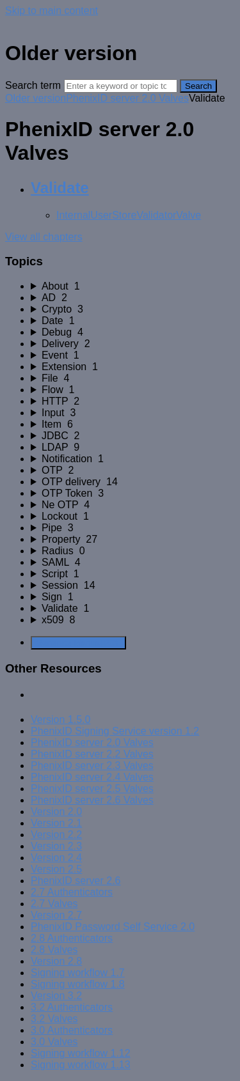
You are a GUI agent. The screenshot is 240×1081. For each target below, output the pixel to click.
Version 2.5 (56, 869)
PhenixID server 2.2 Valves (92, 754)
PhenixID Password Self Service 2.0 (113, 926)
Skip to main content (51, 10)
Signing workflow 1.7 (78, 972)
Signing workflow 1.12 (81, 1053)
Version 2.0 (56, 811)
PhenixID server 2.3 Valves (92, 765)
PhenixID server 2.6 (76, 880)
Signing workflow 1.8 (78, 984)
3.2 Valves (54, 1018)
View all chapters (44, 236)
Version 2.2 (56, 834)
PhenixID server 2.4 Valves (92, 777)
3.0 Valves (54, 1041)
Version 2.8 (56, 961)
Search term (33, 85)
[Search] (120, 86)
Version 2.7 (56, 915)
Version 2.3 (56, 846)
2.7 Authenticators (72, 892)
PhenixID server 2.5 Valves (92, 788)
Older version (35, 98)
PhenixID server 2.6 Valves (92, 800)
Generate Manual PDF (78, 643)
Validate (60, 187)
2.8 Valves (54, 949)
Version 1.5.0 (60, 719)
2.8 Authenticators (72, 938)
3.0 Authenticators (72, 1030)
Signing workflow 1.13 (81, 1064)
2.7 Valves (54, 903)
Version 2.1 (56, 823)
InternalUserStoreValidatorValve (128, 215)
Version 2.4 (56, 857)
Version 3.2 (56, 995)
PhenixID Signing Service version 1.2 (115, 731)
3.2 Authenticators (72, 1007)
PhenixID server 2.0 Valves (127, 98)
